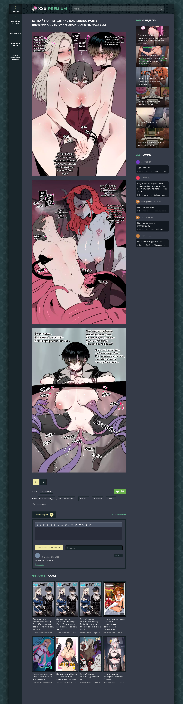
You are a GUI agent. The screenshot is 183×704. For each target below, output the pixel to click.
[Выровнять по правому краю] (54, 524)
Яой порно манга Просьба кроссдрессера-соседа (152, 211)
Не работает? (119, 515)
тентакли (97, 498)
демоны (84, 498)
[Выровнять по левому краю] (48, 524)
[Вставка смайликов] (66, 524)
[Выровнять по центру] (51, 524)
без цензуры (39, 504)
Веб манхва (15, 31)
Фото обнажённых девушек (16, 55)
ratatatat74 (46, 491)
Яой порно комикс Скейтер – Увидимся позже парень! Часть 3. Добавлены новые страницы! (152, 229)
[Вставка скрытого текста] (89, 524)
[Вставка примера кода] (83, 524)
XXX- (52, 8)
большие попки (66, 498)
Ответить (39, 564)
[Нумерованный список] (61, 524)
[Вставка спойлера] (86, 524)
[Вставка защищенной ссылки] (75, 524)
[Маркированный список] (58, 524)
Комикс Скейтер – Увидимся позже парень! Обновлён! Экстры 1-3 (152, 245)
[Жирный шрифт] (37, 524)
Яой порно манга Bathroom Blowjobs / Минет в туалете (152, 171)
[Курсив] (40, 524)
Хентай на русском (15, 19)
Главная (15, 8)
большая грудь (46, 498)
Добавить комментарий (49, 548)
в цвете (111, 498)
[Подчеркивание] (43, 524)
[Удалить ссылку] (72, 524)
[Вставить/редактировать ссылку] (69, 524)
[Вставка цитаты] (79, 524)
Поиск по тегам (15, 42)
